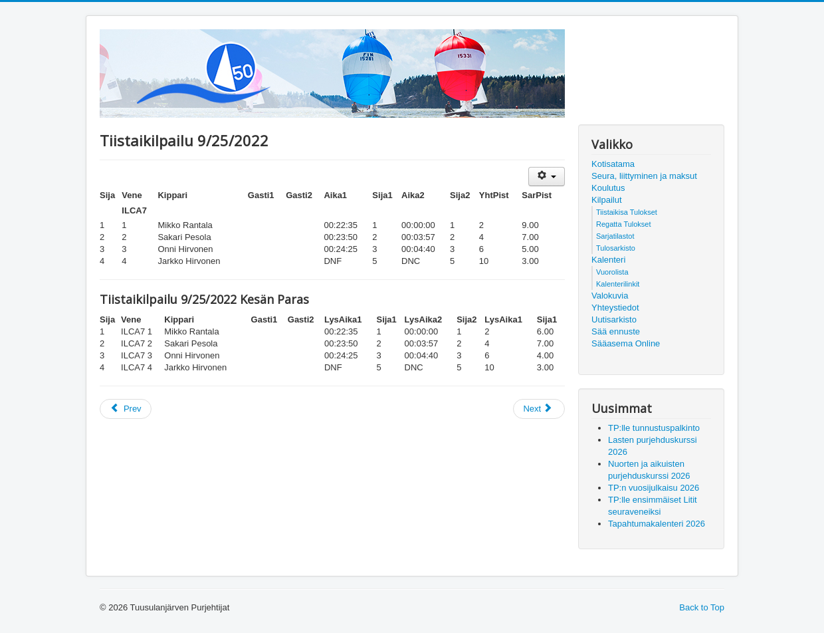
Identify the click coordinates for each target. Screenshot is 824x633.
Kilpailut (606, 200)
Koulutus (608, 188)
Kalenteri (608, 260)
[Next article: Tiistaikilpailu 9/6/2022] (539, 409)
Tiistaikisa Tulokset (626, 212)
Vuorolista (612, 272)
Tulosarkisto (615, 248)
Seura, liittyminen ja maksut (644, 176)
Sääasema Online (625, 343)
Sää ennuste (615, 331)
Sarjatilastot (615, 236)
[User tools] (546, 176)
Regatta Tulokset (623, 224)
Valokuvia (609, 296)
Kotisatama (613, 164)
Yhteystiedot (615, 308)
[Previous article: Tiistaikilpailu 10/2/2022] (126, 409)
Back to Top (701, 607)
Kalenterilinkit (617, 284)
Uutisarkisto (614, 319)
